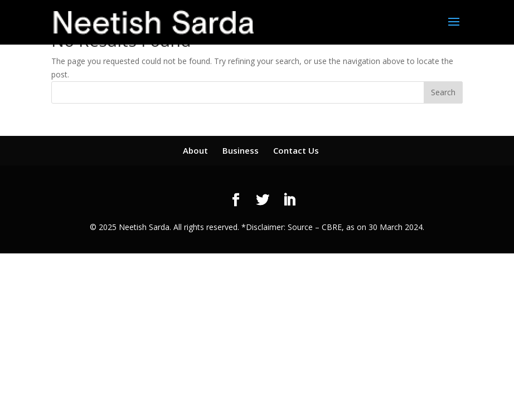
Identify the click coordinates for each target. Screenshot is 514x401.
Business (240, 150)
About (195, 150)
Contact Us (296, 150)
